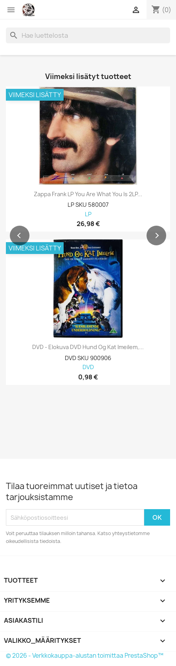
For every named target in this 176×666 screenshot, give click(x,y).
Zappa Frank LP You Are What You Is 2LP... (88, 194)
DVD (88, 367)
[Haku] (88, 35)
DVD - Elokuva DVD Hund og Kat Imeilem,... (88, 347)
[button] (19, 235)
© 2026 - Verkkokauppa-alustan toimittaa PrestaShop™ (84, 655)
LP (88, 214)
